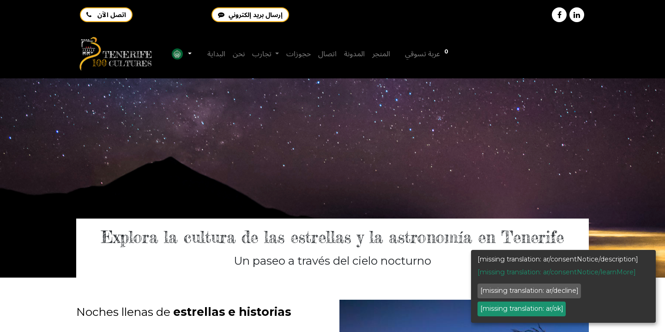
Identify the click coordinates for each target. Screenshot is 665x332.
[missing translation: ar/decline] (529, 290)
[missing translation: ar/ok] (521, 308)
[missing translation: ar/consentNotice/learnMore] (557, 272)
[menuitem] (216, 54)
